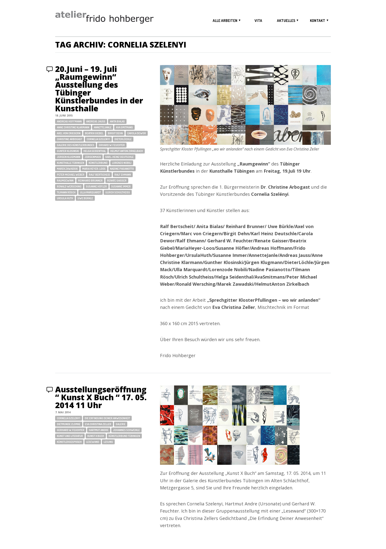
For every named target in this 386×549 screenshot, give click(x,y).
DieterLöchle (123, 139)
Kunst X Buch (95, 436)
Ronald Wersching (69, 186)
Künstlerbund (98, 163)
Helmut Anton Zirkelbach (126, 151)
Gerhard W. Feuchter (70, 430)
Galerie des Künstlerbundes (75, 145)
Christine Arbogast (69, 139)
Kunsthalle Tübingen (70, 163)
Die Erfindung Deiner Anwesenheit (107, 418)
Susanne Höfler (96, 186)
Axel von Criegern (68, 133)
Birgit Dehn (115, 133)
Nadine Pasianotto (122, 168)
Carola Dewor (136, 133)
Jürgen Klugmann (68, 157)
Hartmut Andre (99, 430)
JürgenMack (93, 157)
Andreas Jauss (95, 121)
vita (258, 20)
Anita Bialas (117, 121)
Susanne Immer (121, 186)
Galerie (121, 424)
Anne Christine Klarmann (73, 127)
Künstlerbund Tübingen (124, 436)
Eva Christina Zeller (98, 424)
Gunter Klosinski (68, 151)
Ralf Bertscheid (99, 174)
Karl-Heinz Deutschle (119, 157)
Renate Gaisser (117, 180)
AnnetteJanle (103, 127)
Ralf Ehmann (122, 174)
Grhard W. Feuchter (112, 145)
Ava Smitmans (124, 127)
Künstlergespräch (69, 442)
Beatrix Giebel (94, 133)
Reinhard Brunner (90, 180)
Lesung (108, 442)
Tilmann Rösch (66, 192)
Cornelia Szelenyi (98, 139)
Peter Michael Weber (70, 174)
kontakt (317, 20)
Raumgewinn (65, 180)
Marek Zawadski (67, 168)
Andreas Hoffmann (69, 121)
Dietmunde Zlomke (68, 424)
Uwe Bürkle (85, 198)
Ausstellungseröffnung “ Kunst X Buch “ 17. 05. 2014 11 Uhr (101, 397)
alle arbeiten (225, 20)
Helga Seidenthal (94, 151)
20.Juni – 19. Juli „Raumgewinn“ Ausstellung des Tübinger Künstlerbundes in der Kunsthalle (99, 89)
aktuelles (286, 20)
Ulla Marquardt (90, 192)
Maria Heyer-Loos (94, 168)
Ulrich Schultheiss (117, 192)
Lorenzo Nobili (121, 163)
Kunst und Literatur (70, 436)
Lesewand (92, 442)
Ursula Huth (65, 198)
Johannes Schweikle (126, 430)
